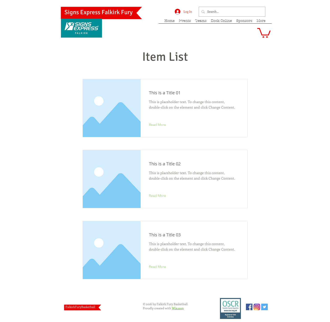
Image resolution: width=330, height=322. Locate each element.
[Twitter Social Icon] (264, 307)
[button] (264, 32)
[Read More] (161, 125)
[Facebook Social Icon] (249, 307)
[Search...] (231, 11)
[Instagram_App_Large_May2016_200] (257, 307)
